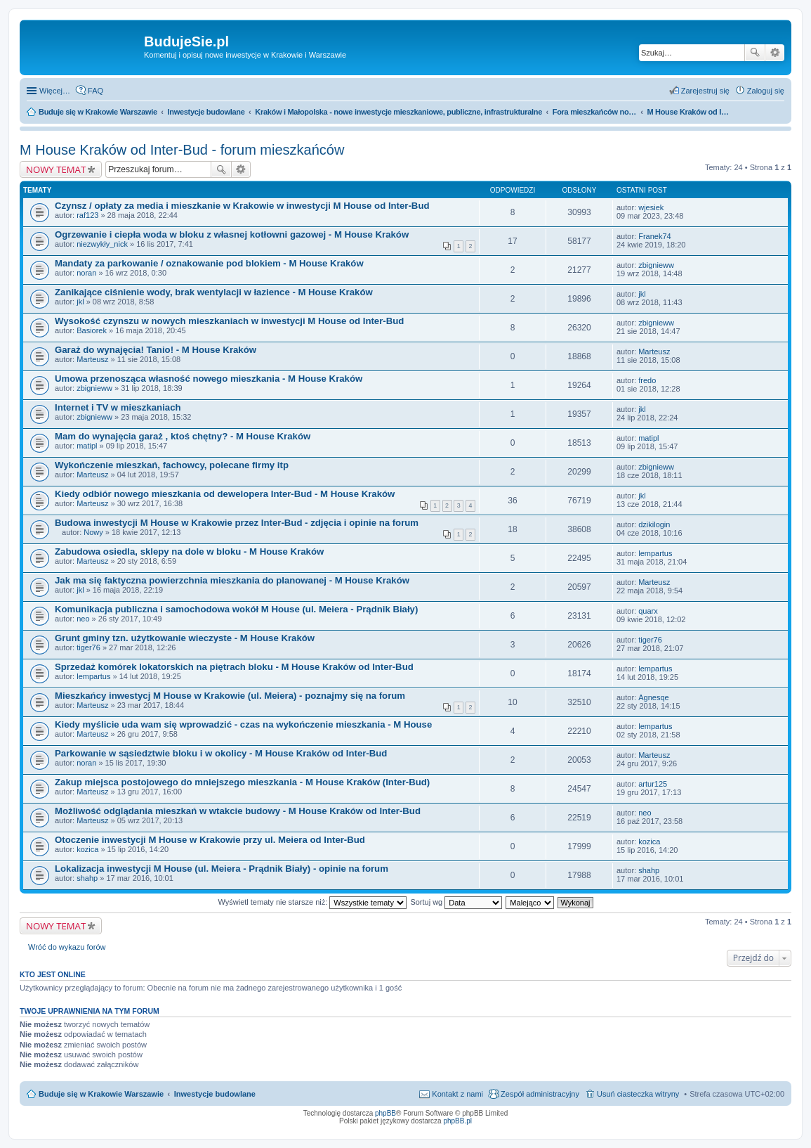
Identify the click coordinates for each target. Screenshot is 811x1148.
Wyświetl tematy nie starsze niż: (312, 902)
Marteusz (92, 359)
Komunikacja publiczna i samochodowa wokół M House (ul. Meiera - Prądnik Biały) (236, 609)
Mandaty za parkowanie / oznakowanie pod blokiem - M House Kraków (209, 263)
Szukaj (754, 52)
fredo (647, 380)
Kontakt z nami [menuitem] (457, 1094)
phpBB (385, 1113)
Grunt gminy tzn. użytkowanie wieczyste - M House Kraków (185, 638)
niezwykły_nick (102, 244)
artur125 (652, 784)
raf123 (87, 215)
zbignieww (656, 265)
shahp (87, 878)
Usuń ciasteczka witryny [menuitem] (638, 1094)
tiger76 (88, 647)
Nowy (93, 532)
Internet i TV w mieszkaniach (118, 407)
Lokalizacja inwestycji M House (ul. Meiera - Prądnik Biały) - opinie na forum (221, 868)
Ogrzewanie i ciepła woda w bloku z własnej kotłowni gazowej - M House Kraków (232, 234)
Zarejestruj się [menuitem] (705, 90)
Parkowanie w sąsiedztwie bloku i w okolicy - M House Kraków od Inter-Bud (221, 753)
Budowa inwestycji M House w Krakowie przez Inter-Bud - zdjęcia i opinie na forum (236, 522)
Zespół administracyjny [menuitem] (540, 1094)
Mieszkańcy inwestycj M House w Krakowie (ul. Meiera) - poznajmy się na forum (230, 695)
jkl (80, 301)
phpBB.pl (457, 1121)
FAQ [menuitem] (95, 90)
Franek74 (654, 236)
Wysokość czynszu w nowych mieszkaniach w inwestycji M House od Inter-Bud (229, 321)
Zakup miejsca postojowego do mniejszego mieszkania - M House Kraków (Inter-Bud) (242, 782)
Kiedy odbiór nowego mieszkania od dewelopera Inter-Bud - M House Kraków (225, 494)
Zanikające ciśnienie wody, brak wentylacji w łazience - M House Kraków (214, 292)
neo (83, 618)
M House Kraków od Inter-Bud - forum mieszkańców (182, 149)
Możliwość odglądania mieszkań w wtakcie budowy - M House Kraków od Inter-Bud (238, 811)
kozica (87, 849)
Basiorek (92, 330)
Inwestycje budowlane (215, 1094)
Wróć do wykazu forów (66, 947)
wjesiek (651, 207)
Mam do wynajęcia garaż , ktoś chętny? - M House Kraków (182, 436)
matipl (87, 445)
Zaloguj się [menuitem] (765, 90)
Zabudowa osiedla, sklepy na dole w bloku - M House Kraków (189, 551)
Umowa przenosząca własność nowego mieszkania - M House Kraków (208, 378)
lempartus (655, 553)
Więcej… (54, 90)
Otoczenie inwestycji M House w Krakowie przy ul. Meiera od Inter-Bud (210, 839)
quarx (648, 611)
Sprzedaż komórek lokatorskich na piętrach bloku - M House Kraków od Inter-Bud (234, 667)
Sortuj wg (456, 902)
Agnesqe (653, 697)
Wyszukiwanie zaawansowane (774, 52)
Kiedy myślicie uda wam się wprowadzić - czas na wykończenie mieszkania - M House (243, 724)
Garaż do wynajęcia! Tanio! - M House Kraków (155, 349)
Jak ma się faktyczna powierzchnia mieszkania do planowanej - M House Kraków (232, 580)
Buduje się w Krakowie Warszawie (101, 1094)
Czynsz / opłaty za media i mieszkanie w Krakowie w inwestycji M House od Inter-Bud (242, 205)
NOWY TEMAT (56, 169)
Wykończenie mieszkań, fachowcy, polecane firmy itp (172, 465)
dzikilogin (654, 524)
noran (86, 273)
